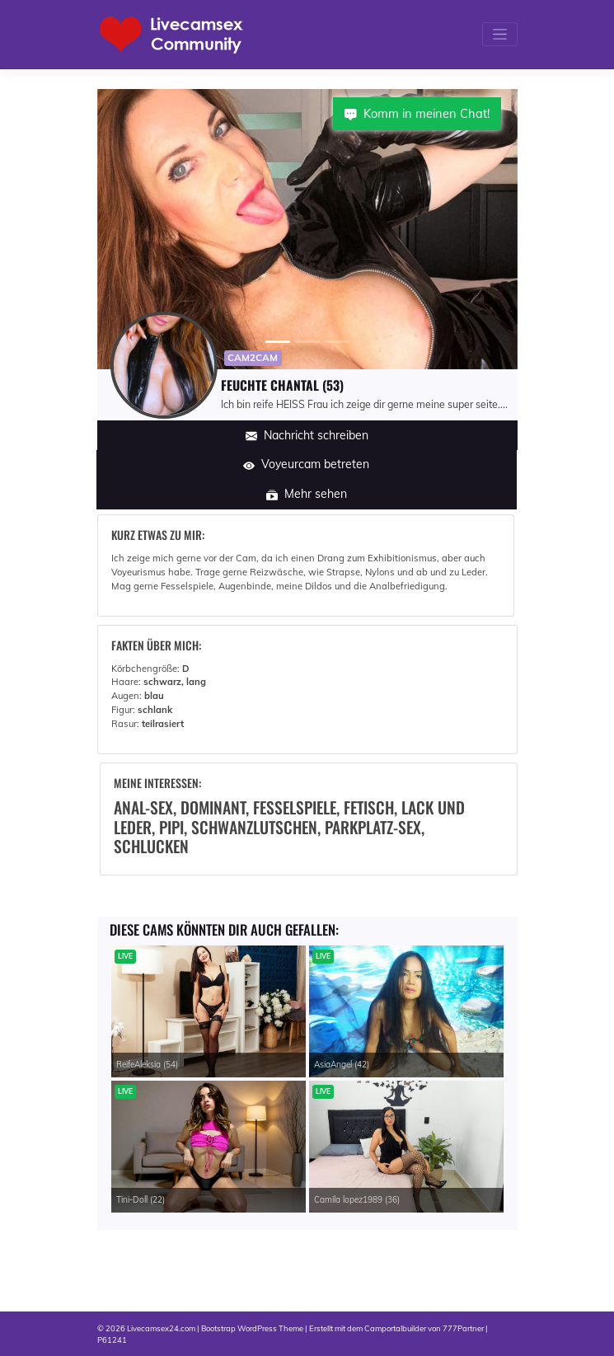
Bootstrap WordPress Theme (252, 1328)
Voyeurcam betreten (306, 464)
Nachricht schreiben (307, 435)
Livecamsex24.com (161, 1328)
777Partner (463, 1328)
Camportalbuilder (395, 1328)
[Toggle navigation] (499, 34)
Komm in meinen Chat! (417, 113)
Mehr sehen (306, 493)
